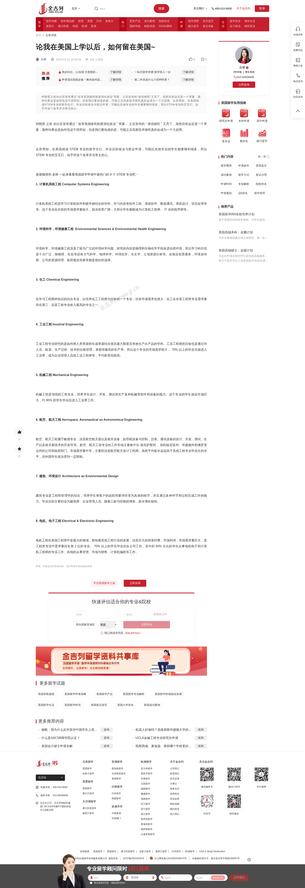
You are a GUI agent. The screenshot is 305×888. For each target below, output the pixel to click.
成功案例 (149, 21)
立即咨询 (135, 583)
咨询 (106, 729)
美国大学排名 (125, 704)
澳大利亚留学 (89, 808)
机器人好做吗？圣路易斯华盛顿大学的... (163, 729)
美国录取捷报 (46, 694)
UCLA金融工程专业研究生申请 (157, 738)
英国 (80, 21)
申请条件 (243, 165)
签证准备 (208, 26)
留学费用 (226, 165)
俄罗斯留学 (146, 829)
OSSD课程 (165, 26)
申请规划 (226, 193)
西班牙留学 (146, 773)
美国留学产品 (104, 694)
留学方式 (243, 174)
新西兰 (50, 26)
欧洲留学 (190, 851)
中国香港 (116, 813)
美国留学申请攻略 (75, 694)
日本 (99, 21)
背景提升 (261, 165)
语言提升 (208, 21)
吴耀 (41, 59)
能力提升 (193, 26)
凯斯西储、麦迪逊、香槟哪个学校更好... (163, 746)
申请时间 (226, 183)
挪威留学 (145, 793)
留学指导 (259, 193)
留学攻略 (51, 21)
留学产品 (135, 21)
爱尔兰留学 (88, 793)
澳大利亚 (63, 26)
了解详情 (115, 72)
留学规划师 (67, 21)
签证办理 (261, 174)
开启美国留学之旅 (104, 583)
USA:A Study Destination (212, 851)
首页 (38, 35)
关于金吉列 (243, 8)
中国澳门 (116, 818)
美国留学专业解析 (134, 694)
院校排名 (164, 21)
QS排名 (243, 193)
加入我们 (174, 814)
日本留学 (116, 793)
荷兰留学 (145, 809)
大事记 (173, 783)
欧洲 (84, 26)
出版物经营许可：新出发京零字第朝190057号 (216, 858)
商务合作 (174, 788)
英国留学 (87, 788)
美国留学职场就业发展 (168, 694)
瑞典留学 (145, 799)
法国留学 (145, 783)
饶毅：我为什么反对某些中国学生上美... (69, 729)
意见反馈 (174, 778)
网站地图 (174, 804)
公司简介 (174, 768)
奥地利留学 (146, 824)
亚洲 (93, 26)
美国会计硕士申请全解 (57, 746)
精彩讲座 (149, 26)
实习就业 (235, 26)
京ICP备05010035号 (133, 858)
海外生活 (249, 21)
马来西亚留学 (119, 773)
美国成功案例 (152, 704)
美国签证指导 (99, 704)
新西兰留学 (88, 813)
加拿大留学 (88, 773)
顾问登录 (174, 809)
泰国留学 (116, 778)
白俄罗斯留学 (148, 834)
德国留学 (145, 788)
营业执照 (174, 799)
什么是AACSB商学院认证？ (60, 738)
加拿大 (109, 21)
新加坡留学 (117, 768)
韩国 (75, 26)
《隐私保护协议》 (132, 633)
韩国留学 (116, 798)
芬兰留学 (145, 804)
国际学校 (135, 26)
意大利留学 (146, 768)
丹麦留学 (145, 778)
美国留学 (87, 768)
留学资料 (193, 21)
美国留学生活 (46, 704)
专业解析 (243, 183)
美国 (90, 21)
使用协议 (174, 793)
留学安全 (235, 21)
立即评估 (146, 624)
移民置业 (249, 26)
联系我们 (174, 773)
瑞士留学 (145, 814)
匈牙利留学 (146, 819)
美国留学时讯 (72, 704)
